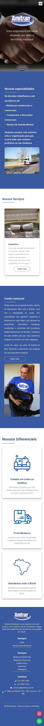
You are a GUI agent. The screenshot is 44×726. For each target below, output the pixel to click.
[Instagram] (39, 713)
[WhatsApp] (39, 721)
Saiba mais (22, 269)
